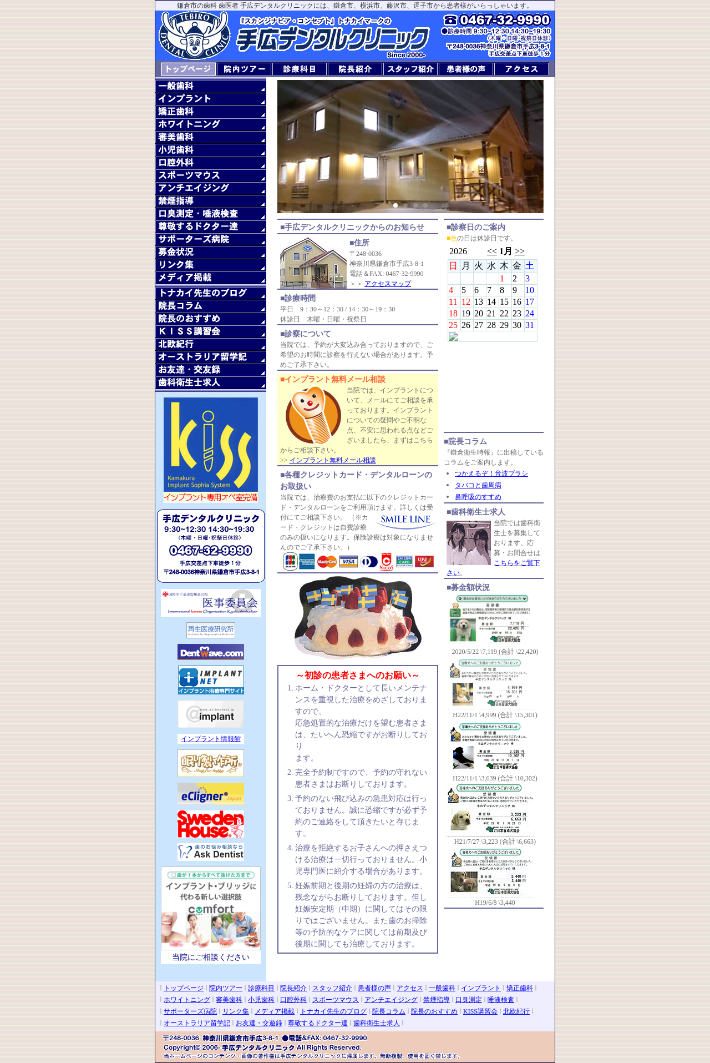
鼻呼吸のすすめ (478, 497)
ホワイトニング (187, 1000)
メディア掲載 (275, 1011)
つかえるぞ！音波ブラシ (491, 473)
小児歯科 (261, 1000)
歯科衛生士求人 (376, 1023)
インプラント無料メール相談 (333, 460)
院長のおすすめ (434, 1011)
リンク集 (235, 1011)
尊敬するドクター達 (318, 1023)
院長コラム (388, 1011)
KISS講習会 (480, 1011)
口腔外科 (293, 1000)
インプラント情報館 (211, 739)
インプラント (481, 988)
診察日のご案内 (493, 337)
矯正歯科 (519, 988)
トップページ (184, 988)
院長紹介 (293, 988)
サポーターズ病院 (190, 1011)
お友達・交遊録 (259, 1023)
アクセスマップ (387, 284)
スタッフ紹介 (332, 988)
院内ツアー (225, 988)
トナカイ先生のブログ (333, 1011)
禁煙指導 (436, 1000)
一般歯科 (442, 988)
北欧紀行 (516, 1011)
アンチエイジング (391, 1000)
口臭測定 (468, 1000)
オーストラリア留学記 (197, 1023)
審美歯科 (229, 1000)
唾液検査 (501, 1000)
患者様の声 (374, 988)
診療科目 (261, 988)
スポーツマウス (335, 1000)
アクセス (410, 988)
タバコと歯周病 (478, 485)
